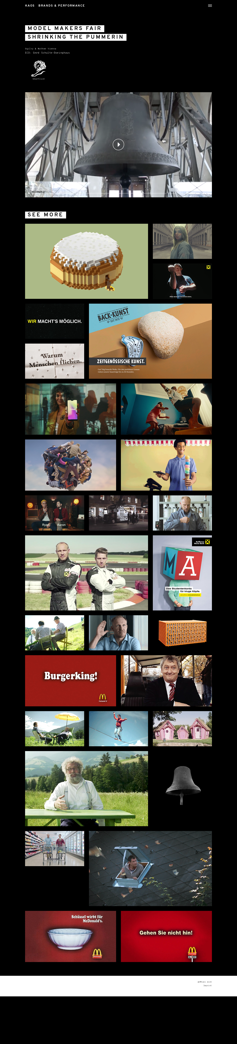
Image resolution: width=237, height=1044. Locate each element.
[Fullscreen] (208, 209)
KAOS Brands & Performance (66, 5)
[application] (118, 160)
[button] (118, 160)
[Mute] (203, 209)
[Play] (29, 209)
